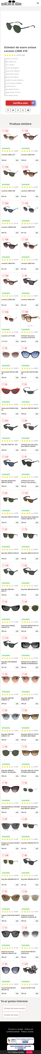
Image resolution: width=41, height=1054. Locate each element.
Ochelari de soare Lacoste (14, 1008)
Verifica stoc (24, 103)
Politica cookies (27, 1031)
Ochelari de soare (11, 1015)
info (17, 160)
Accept (29, 1052)
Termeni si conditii (15, 1029)
